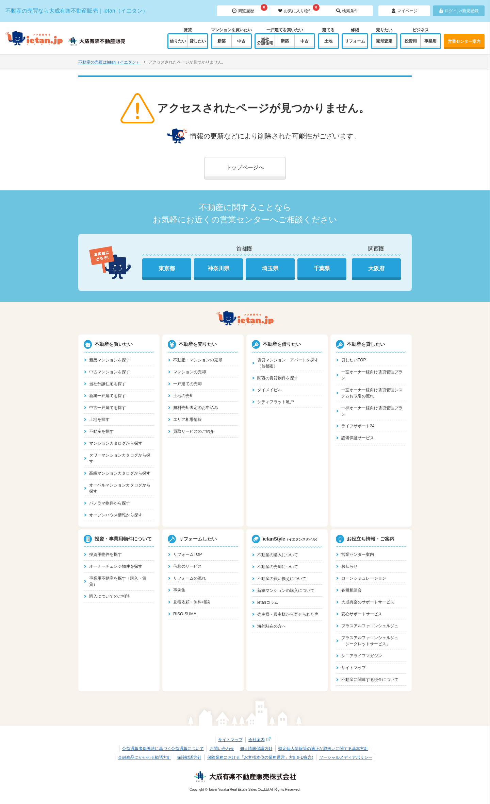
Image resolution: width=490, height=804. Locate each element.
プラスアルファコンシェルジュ (369, 625)
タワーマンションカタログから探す (119, 458)
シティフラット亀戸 (275, 401)
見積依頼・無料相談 (191, 602)
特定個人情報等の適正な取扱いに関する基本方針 (323, 748)
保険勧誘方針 (189, 757)
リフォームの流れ (189, 578)
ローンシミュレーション (363, 578)
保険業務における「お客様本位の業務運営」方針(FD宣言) (260, 757)
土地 (328, 41)
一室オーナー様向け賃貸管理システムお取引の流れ (372, 393)
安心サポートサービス (361, 614)
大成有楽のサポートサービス (367, 602)
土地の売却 (183, 395)
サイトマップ (353, 667)
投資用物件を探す (105, 554)
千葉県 (322, 268)
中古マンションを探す (109, 372)
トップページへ (245, 167)
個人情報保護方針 (256, 748)
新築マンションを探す (109, 360)
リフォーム (355, 41)
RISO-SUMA (184, 614)
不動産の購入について (277, 554)
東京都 (167, 268)
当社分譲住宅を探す (107, 383)
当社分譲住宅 (265, 41)
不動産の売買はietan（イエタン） (109, 62)
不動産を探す (101, 431)
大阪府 (376, 268)
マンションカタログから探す (115, 443)
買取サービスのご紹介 (193, 431)
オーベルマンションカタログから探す (119, 488)
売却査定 (384, 41)
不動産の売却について (277, 566)
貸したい (198, 41)
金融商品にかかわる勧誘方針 (144, 757)
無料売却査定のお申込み (195, 407)
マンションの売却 (189, 372)
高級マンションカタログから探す (119, 473)
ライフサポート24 (357, 426)
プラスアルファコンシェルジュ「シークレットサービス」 (369, 640)
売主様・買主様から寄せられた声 (287, 614)
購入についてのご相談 (109, 596)
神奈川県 (218, 268)
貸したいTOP (353, 360)
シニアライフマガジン (361, 655)
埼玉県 (270, 268)
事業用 (430, 41)
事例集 (179, 590)
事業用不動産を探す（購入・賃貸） (117, 581)
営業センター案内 (464, 41)
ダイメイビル (269, 390)
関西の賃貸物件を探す (277, 378)
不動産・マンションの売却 (197, 360)
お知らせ (349, 566)
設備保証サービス (357, 437)
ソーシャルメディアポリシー (345, 757)
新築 (221, 41)
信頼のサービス (187, 566)
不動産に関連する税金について (369, 679)
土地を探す (99, 419)
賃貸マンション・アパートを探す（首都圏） (287, 363)
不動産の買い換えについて (281, 578)
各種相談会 (351, 590)
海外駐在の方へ (271, 626)
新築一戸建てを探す (107, 395)
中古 (241, 41)
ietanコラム (267, 602)
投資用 (411, 41)
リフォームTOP (187, 554)
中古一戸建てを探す (107, 407)
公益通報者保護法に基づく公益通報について (163, 748)
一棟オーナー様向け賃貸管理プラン (372, 411)
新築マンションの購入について (285, 590)
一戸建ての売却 (187, 383)
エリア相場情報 (187, 419)
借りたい (178, 41)
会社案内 (260, 739)
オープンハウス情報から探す (115, 515)
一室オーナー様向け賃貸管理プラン (372, 375)
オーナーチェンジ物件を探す (115, 566)
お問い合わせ (222, 748)
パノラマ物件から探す (109, 503)
